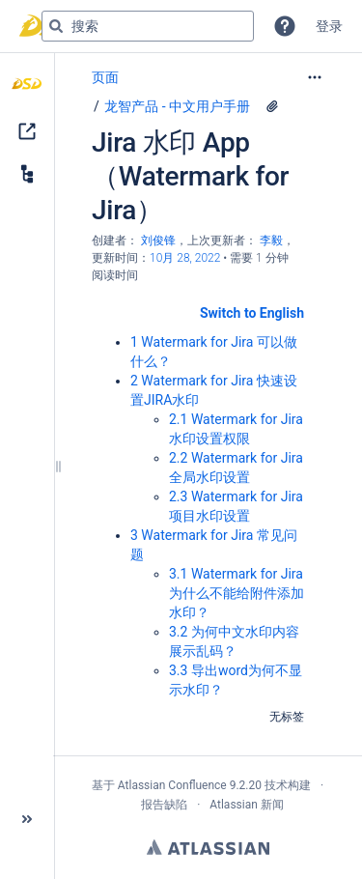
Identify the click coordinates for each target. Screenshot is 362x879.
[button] (285, 26)
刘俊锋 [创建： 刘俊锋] (158, 240)
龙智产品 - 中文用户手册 (177, 106)
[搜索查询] (148, 26)
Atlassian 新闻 (246, 804)
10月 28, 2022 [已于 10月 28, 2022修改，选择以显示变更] (185, 258)
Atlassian (208, 847)
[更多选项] (314, 77)
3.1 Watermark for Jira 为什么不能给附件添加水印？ (236, 593)
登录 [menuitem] (329, 26)
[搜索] (56, 26)
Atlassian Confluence (172, 785)
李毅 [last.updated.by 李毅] (271, 240)
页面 (105, 77)
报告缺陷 (164, 804)
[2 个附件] (272, 106)
